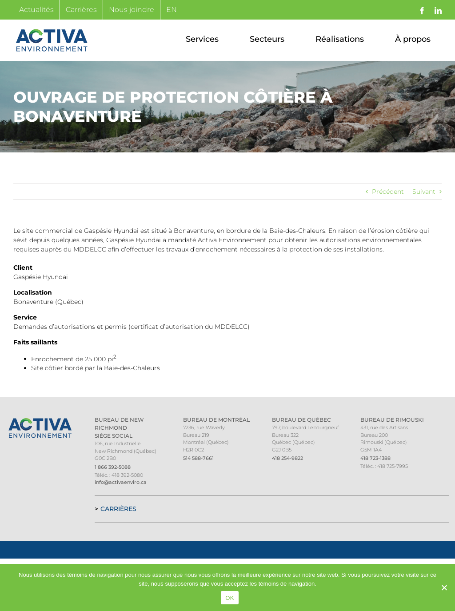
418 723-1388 (375, 458)
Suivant (423, 192)
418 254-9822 (287, 458)
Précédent (388, 192)
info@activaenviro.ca (121, 482)
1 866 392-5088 (113, 467)
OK (229, 598)
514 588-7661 (198, 458)
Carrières (118, 509)
